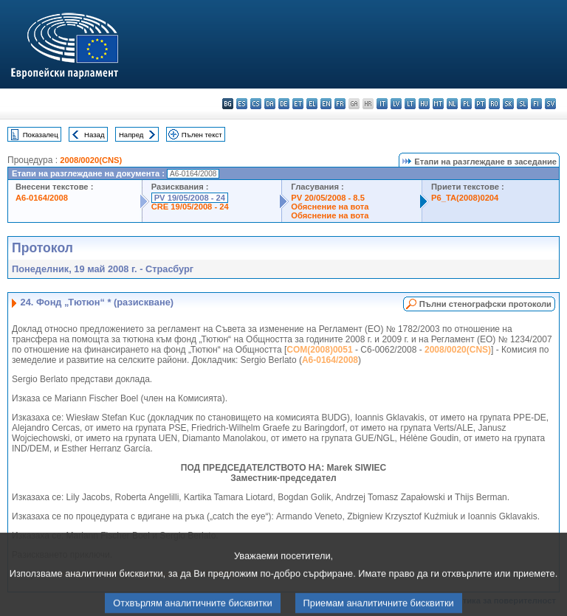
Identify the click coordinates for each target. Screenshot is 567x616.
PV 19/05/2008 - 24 (189, 197)
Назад (94, 135)
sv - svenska (550, 103)
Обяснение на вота (329, 206)
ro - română (494, 103)
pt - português (480, 103)
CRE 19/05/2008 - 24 (190, 206)
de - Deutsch (283, 103)
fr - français (340, 103)
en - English (325, 103)
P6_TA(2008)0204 (464, 197)
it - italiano (382, 103)
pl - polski (466, 103)
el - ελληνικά (311, 103)
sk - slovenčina (508, 103)
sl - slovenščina (522, 103)
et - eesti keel (297, 103)
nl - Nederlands (452, 103)
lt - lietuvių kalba (410, 103)
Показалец (40, 135)
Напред (131, 135)
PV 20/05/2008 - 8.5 (328, 197)
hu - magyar (424, 103)
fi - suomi (536, 103)
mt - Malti (438, 103)
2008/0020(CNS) (91, 160)
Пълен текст (202, 135)
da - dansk (269, 103)
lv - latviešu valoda (396, 103)
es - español (241, 103)
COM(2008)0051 (319, 350)
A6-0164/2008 (42, 197)
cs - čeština (255, 103)
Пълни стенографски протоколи (485, 304)
